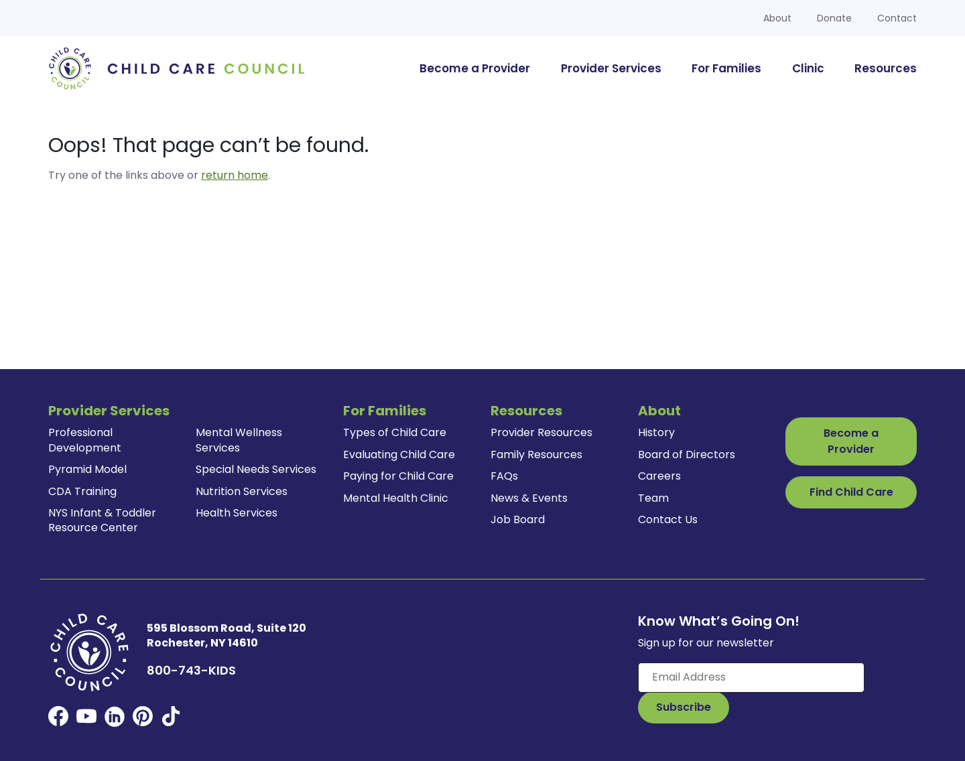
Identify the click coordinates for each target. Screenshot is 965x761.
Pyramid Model (87, 469)
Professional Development (84, 440)
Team (653, 498)
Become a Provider (851, 441)
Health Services (236, 513)
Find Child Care (851, 492)
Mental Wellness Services (239, 440)
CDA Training (82, 491)
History (656, 432)
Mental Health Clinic (395, 498)
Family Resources (536, 454)
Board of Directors (686, 454)
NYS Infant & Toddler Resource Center (102, 520)
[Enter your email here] (751, 677)
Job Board (518, 519)
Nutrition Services (241, 491)
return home (234, 175)
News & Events (529, 498)
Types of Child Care (394, 432)
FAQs (504, 476)
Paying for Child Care (398, 476)
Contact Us (668, 519)
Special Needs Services (256, 469)
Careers (659, 476)
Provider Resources (541, 432)
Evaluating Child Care (399, 454)
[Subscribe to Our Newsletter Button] (683, 707)
